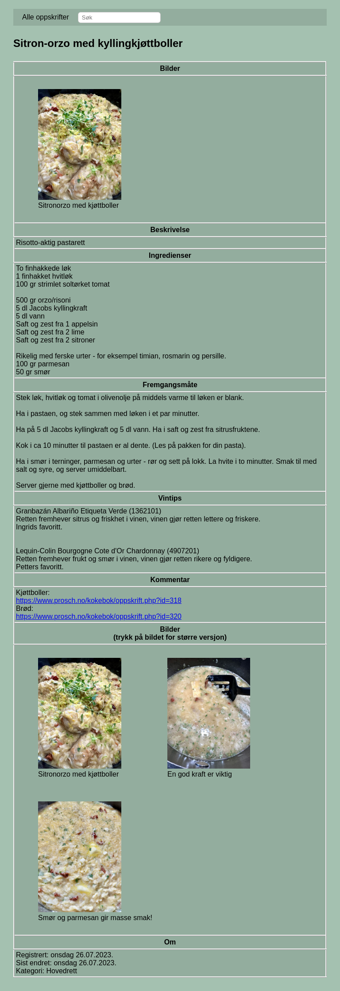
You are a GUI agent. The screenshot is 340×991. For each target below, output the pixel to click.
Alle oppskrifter (45, 17)
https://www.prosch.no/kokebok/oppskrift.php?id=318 (99, 600)
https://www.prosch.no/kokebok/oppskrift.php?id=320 (99, 616)
